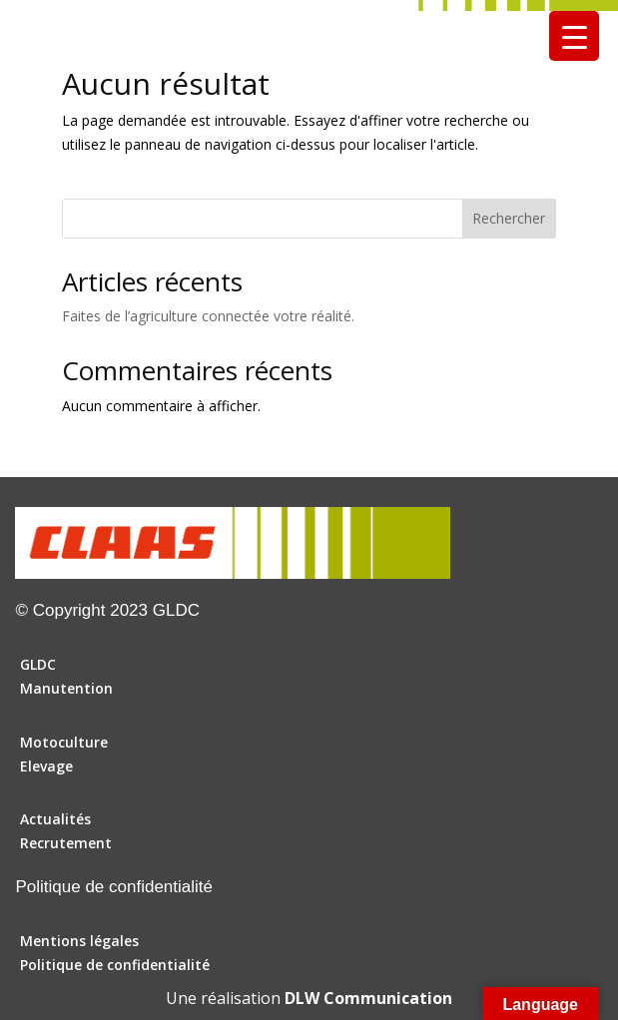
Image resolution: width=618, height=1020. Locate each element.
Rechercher (508, 218)
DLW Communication (368, 998)
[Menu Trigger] (574, 36)
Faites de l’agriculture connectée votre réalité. (208, 315)
